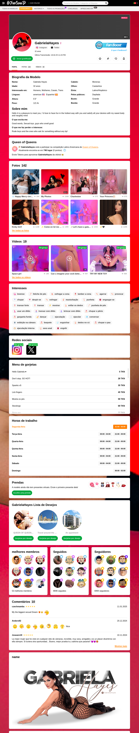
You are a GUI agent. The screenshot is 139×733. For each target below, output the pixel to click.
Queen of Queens (90, 147)
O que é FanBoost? (119, 50)
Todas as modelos (9, 9)
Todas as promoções (56, 8)
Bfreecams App (87, 8)
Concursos (72, 9)
